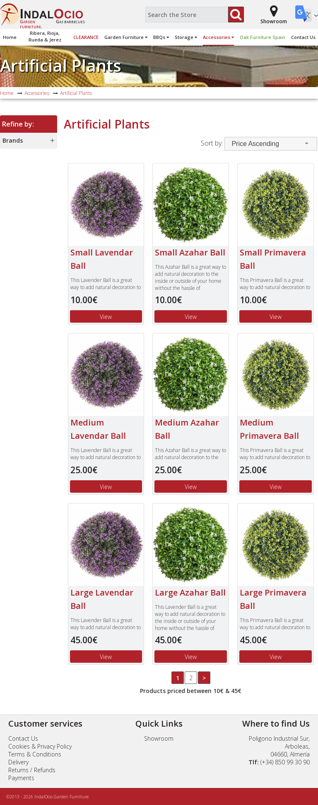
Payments (21, 778)
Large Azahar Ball (190, 592)
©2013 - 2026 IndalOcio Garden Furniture (47, 797)
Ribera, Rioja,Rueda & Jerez (45, 36)
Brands (12, 140)
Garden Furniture (125, 37)
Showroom (158, 738)
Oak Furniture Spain (262, 37)
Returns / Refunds (31, 770)
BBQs (161, 37)
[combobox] (270, 144)
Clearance (86, 37)
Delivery (18, 762)
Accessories (218, 37)
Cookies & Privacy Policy (40, 746)
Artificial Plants (60, 65)
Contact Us (303, 37)
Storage (186, 37)
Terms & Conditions (34, 754)
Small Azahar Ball (190, 252)
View (106, 317)
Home (10, 37)
